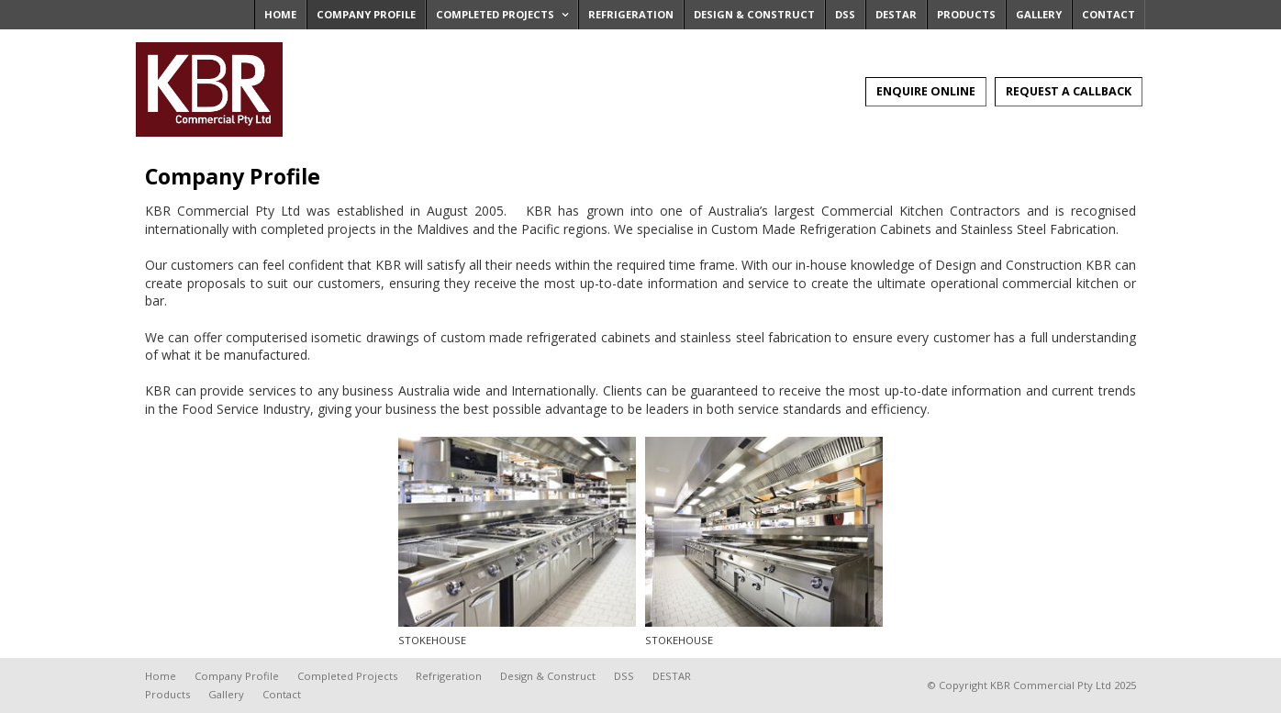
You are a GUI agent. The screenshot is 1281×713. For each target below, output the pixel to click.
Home (160, 676)
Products (167, 694)
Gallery (226, 694)
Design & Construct (548, 676)
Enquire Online (925, 91)
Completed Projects (347, 676)
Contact (281, 694)
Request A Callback (1068, 91)
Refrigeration (449, 676)
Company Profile (237, 676)
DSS (624, 676)
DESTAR (671, 676)
